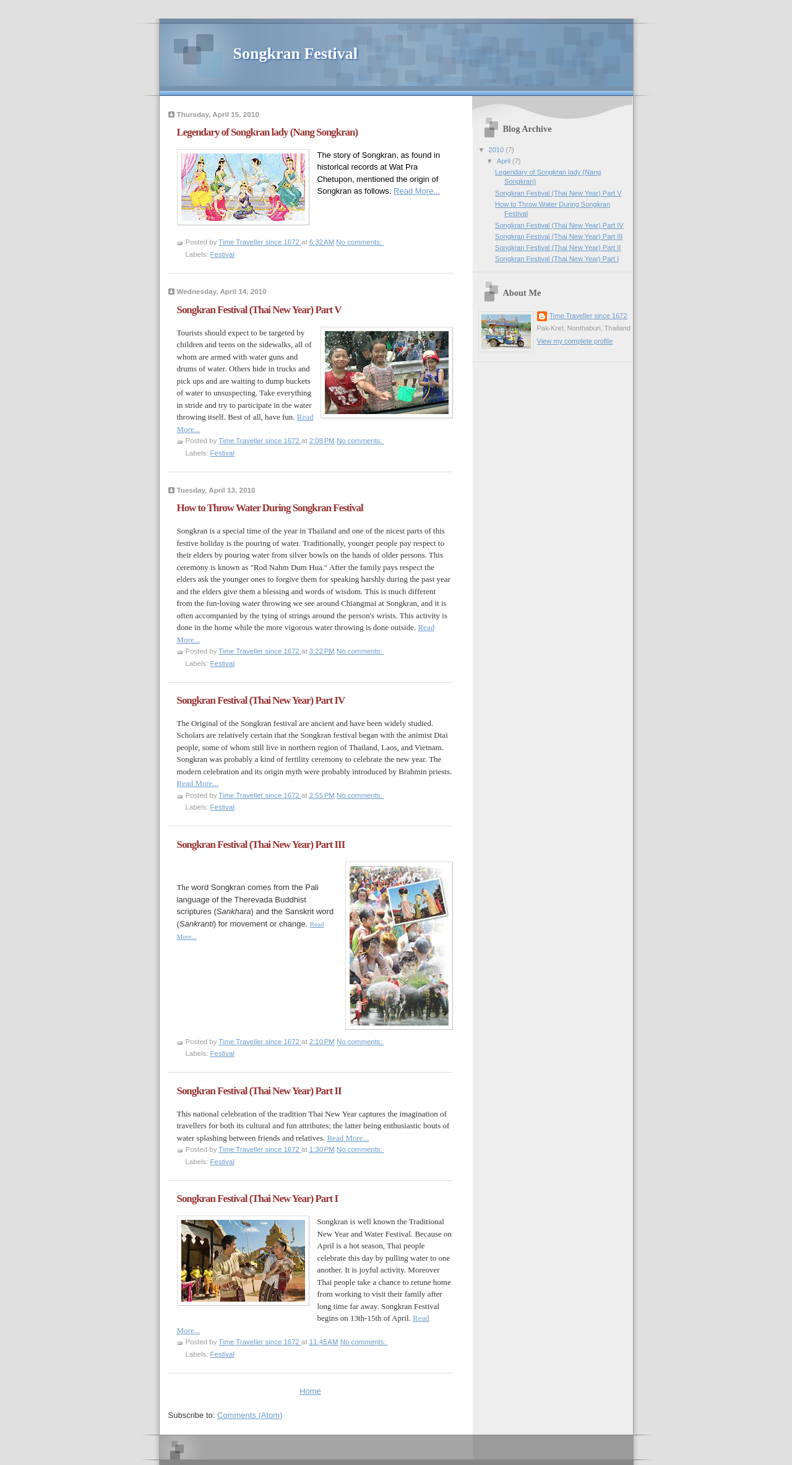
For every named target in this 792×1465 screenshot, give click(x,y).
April (504, 161)
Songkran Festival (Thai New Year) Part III (261, 844)
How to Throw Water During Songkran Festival (270, 508)
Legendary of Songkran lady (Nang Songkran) (267, 132)
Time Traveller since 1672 (588, 315)
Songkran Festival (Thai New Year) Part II (259, 1091)
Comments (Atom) (249, 1415)
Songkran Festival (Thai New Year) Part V (259, 310)
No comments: (360, 242)
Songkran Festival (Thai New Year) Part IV (261, 700)
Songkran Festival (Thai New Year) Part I (257, 1198)
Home (310, 1391)
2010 (497, 149)
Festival (222, 254)
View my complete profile (575, 341)
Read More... (417, 191)
